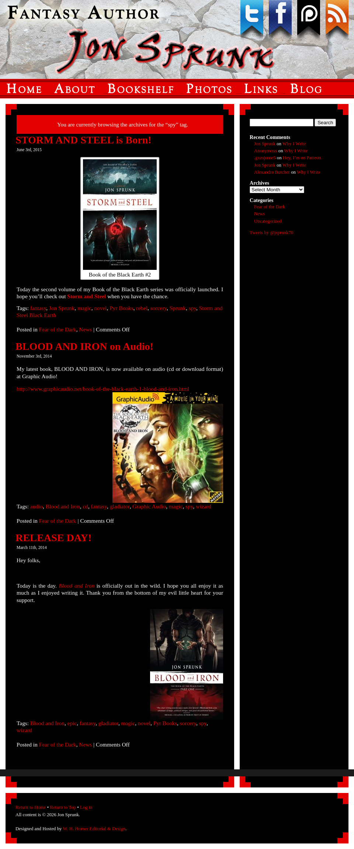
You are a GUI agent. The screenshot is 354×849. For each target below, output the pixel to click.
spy (192, 308)
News (85, 329)
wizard (203, 506)
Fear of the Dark (57, 329)
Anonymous (265, 150)
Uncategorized (268, 221)
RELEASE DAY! (53, 537)
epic (72, 723)
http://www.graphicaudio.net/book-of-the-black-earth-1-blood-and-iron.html (103, 389)
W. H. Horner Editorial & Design (94, 828)
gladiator (120, 506)
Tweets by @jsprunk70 (271, 232)
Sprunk (178, 308)
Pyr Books (121, 308)
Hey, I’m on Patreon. (302, 157)
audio (36, 506)
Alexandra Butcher (272, 172)
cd (85, 506)
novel (100, 308)
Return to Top (63, 807)
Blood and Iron (63, 506)
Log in (86, 807)
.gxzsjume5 (265, 157)
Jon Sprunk (62, 308)
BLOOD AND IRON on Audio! (84, 346)
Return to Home (30, 807)
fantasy (38, 308)
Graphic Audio (149, 506)
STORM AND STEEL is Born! (83, 140)
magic (84, 308)
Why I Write (294, 143)
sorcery (158, 308)
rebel (142, 308)
